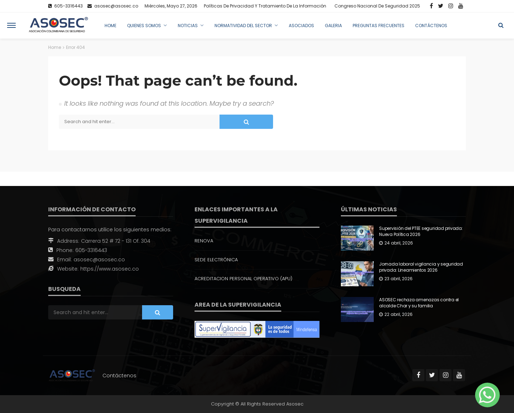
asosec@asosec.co (99, 259)
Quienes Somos (144, 25)
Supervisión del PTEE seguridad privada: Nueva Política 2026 (421, 231)
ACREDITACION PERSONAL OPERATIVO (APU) (243, 278)
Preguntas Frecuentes (378, 25)
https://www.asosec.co (109, 268)
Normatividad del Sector (243, 25)
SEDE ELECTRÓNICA (216, 259)
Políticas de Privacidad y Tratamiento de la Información (265, 6)
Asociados (301, 25)
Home (110, 25)
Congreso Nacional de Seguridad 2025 (377, 6)
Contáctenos (431, 25)
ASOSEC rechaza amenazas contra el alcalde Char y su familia (419, 303)
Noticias (188, 25)
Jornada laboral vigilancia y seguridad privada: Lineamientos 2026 (421, 267)
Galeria (333, 25)
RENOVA (204, 240)
